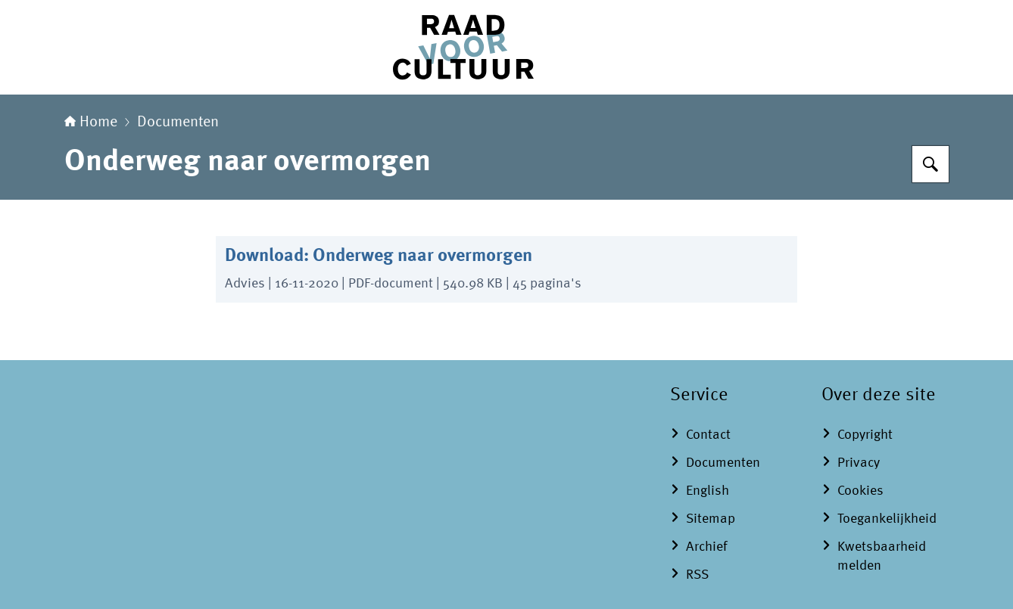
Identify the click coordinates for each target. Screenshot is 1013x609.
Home (90, 122)
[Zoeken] (930, 164)
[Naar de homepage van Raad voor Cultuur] (506, 47)
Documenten (178, 122)
